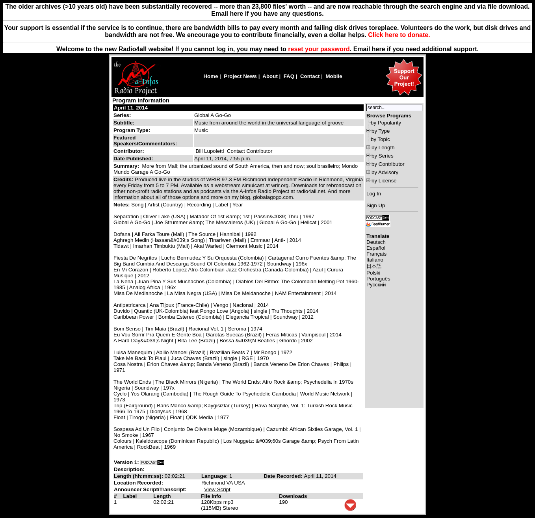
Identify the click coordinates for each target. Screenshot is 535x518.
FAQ (289, 76)
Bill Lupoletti (210, 151)
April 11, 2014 (131, 108)
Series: (122, 115)
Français (376, 254)
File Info (211, 496)
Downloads (293, 496)
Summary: (127, 166)
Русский (376, 285)
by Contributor (388, 164)
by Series (383, 156)
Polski (373, 273)
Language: (215, 476)
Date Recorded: (284, 476)
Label (130, 496)
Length (162, 496)
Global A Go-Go (212, 115)
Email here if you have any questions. (267, 13)
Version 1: (126, 462)
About (270, 76)
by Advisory (385, 172)
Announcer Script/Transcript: (150, 489)
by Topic (380, 139)
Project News (240, 76)
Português (378, 279)
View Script (217, 489)
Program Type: (131, 130)
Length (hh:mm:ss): (139, 476)
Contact (310, 76)
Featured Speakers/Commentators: (145, 141)
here (378, 49)
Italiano (374, 260)
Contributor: (128, 151)
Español (375, 248)
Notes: (122, 205)
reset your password (319, 49)
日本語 (374, 266)
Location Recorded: (138, 483)
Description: (129, 469)
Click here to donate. (399, 35)
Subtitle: (123, 123)
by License (384, 181)
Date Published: (133, 159)
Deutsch (376, 242)
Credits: (124, 179)
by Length (383, 147)
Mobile (333, 76)
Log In (373, 194)
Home (210, 76)
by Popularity (386, 123)
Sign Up (375, 205)
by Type (381, 131)
